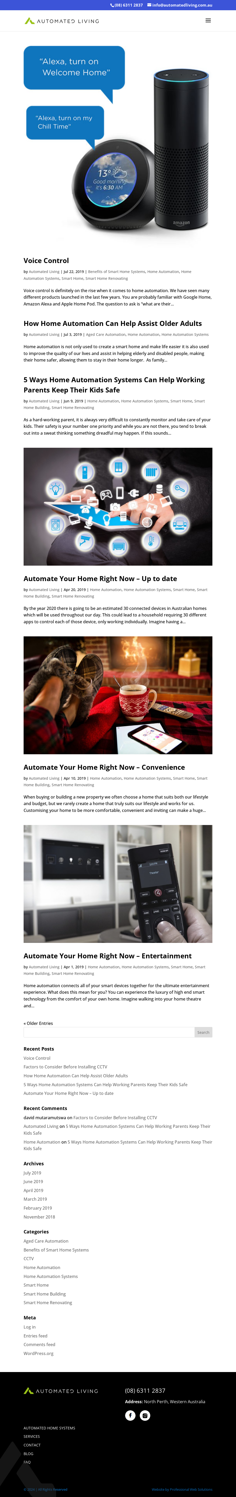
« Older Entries (38, 1023)
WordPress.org (38, 1353)
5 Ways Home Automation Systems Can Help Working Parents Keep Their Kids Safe (105, 1085)
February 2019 (38, 1208)
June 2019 (33, 1181)
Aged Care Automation (106, 334)
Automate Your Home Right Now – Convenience (104, 767)
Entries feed (35, 1336)
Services (32, 1436)
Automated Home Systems (49, 1427)
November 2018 (39, 1217)
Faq (27, 1462)
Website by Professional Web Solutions (182, 1489)
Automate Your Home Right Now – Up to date (100, 578)
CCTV (29, 1258)
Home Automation (163, 271)
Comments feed (39, 1344)
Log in (30, 1327)
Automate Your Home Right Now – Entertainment (108, 955)
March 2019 (35, 1199)
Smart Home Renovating (106, 278)
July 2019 (32, 1173)
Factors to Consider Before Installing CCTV (65, 1067)
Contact (32, 1445)
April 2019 (33, 1190)
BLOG (28, 1453)
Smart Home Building (45, 1294)
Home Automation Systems (185, 334)
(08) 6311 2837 (129, 5)
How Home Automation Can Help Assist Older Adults (113, 323)
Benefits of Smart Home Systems (116, 271)
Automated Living (44, 271)
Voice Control (46, 260)
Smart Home (72, 278)
